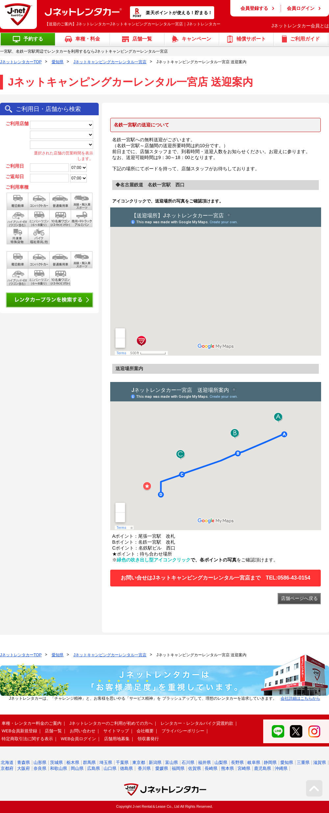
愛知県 (57, 62)
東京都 (138, 762)
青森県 (23, 762)
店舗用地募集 (117, 738)
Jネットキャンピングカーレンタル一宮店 (109, 62)
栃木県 (72, 762)
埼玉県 (105, 762)
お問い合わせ (82, 730)
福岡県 (178, 768)
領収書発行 (148, 738)
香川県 (144, 768)
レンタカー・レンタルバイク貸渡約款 (197, 723)
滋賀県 (319, 762)
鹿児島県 (262, 768)
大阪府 (23, 768)
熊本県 (227, 768)
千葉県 (122, 762)
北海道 (7, 762)
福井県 (204, 762)
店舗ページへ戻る (299, 598)
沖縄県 (281, 768)
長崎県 (211, 768)
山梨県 (221, 762)
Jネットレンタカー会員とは (300, 25)
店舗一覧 (53, 730)
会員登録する (254, 8)
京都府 (7, 768)
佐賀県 (194, 768)
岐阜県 (253, 762)
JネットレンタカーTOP (20, 62)
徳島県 (126, 768)
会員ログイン (301, 8)
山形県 (40, 762)
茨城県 (56, 762)
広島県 (93, 768)
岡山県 (77, 768)
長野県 (237, 762)
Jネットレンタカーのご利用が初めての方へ (111, 723)
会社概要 (145, 730)
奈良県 (40, 768)
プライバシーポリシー (183, 730)
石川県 (188, 762)
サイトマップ (116, 730)
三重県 (303, 762)
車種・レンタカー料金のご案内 (32, 723)
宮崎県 (244, 768)
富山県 (171, 762)
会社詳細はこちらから (300, 698)
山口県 (110, 768)
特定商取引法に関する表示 (27, 738)
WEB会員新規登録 (19, 730)
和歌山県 (58, 768)
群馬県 (89, 762)
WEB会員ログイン (78, 738)
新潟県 (155, 762)
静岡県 (270, 762)
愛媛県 (161, 768)
